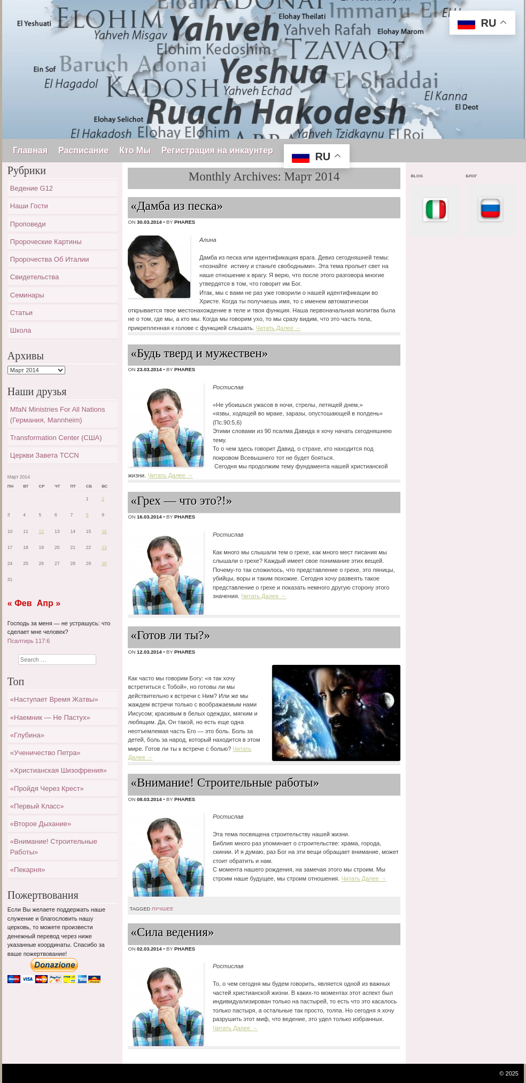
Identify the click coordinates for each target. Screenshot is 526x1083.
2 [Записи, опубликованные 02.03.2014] (103, 498)
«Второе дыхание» (40, 824)
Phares (184, 222)
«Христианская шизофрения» (58, 770)
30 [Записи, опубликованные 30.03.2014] (104, 563)
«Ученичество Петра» (45, 753)
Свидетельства (34, 277)
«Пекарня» (27, 870)
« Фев (19, 603)
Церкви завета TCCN (44, 455)
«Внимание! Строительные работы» (224, 782)
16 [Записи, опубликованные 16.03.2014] (104, 531)
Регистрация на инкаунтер (217, 150)
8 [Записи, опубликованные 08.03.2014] (87, 514)
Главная (30, 150)
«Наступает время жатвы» (54, 699)
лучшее (163, 909)
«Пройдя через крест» (47, 788)
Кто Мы (135, 150)
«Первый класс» (37, 806)
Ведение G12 (31, 188)
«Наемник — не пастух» (50, 717)
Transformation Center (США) (56, 438)
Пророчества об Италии (49, 259)
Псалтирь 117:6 (28, 641)
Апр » (48, 603)
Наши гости (29, 206)
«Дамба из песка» (176, 206)
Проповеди (28, 224)
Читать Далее (278, 328)
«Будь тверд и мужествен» (199, 353)
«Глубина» (27, 735)
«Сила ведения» (172, 932)
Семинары (27, 295)
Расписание (83, 150)
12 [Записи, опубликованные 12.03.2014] (41, 531)
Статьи (21, 313)
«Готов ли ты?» (170, 635)
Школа (21, 330)
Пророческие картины (46, 242)
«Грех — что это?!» (181, 500)
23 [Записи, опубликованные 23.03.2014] (104, 547)
